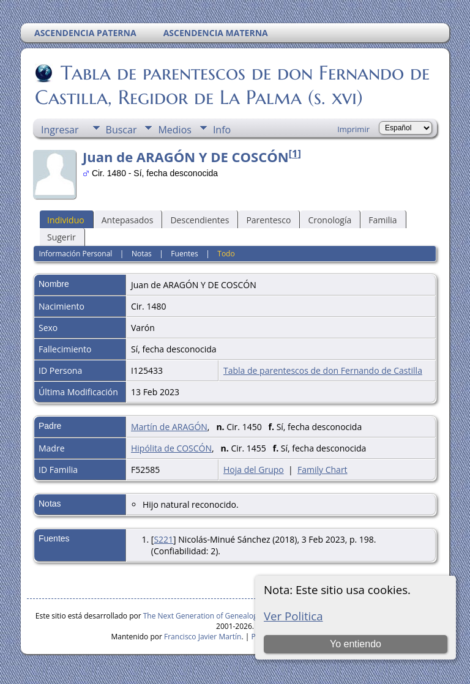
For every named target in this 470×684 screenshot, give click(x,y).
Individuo (65, 220)
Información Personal (75, 253)
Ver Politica (293, 615)
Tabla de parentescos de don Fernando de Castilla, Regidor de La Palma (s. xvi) (232, 85)
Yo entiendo (355, 644)
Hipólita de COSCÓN (171, 448)
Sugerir (61, 237)
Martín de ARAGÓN (169, 427)
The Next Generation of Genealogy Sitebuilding (223, 616)
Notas (142, 253)
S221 (163, 539)
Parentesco (268, 220)
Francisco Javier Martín (202, 636)
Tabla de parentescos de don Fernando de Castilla (322, 370)
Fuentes (184, 253)
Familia (382, 220)
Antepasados (128, 220)
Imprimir (353, 129)
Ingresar (60, 129)
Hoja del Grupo (253, 469)
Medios (174, 129)
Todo (225, 253)
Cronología (329, 220)
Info (222, 129)
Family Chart (322, 469)
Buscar (121, 129)
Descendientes (199, 220)
